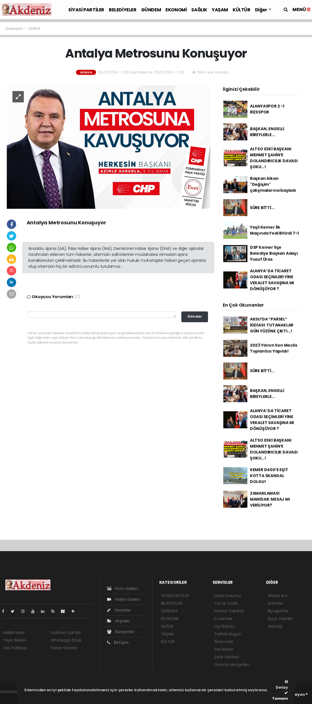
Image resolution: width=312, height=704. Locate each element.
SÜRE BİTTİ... (262, 207)
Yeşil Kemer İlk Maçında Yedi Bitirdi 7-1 (274, 230)
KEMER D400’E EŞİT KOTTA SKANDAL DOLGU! (269, 475)
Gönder (194, 316)
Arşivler (118, 621)
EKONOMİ (176, 10)
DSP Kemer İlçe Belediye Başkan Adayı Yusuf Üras (274, 253)
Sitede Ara (277, 595)
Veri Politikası (15, 648)
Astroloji (275, 626)
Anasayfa (14, 28)
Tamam (280, 696)
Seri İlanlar (224, 649)
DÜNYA (35, 28)
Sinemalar (224, 641)
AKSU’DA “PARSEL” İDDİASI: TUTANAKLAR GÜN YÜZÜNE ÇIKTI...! (271, 325)
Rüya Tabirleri (280, 618)
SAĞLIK (199, 10)
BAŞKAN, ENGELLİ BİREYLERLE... (267, 132)
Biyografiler (278, 611)
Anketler (275, 603)
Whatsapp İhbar (66, 640)
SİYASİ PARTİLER (86, 10)
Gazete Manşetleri (231, 664)
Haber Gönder (64, 648)
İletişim (118, 642)
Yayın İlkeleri (14, 640)
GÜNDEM (151, 10)
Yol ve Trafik (226, 603)
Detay (282, 685)
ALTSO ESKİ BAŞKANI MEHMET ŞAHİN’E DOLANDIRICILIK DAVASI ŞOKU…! (274, 158)
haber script (11, 697)
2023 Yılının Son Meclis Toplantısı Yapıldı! (273, 348)
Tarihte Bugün (227, 634)
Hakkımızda (13, 632)
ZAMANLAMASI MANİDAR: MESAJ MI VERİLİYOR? (270, 499)
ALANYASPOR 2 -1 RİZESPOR (267, 109)
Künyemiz (120, 632)
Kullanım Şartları (66, 632)
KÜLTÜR (242, 10)
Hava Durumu (227, 595)
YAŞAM (220, 10)
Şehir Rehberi (226, 657)
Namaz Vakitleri (229, 611)
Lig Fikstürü (224, 626)
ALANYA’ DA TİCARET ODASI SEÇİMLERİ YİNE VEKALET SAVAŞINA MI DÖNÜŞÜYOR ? (272, 280)
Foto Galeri (122, 588)
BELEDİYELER (123, 10)
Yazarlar (119, 610)
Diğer (261, 10)
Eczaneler (223, 618)
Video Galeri (123, 599)
